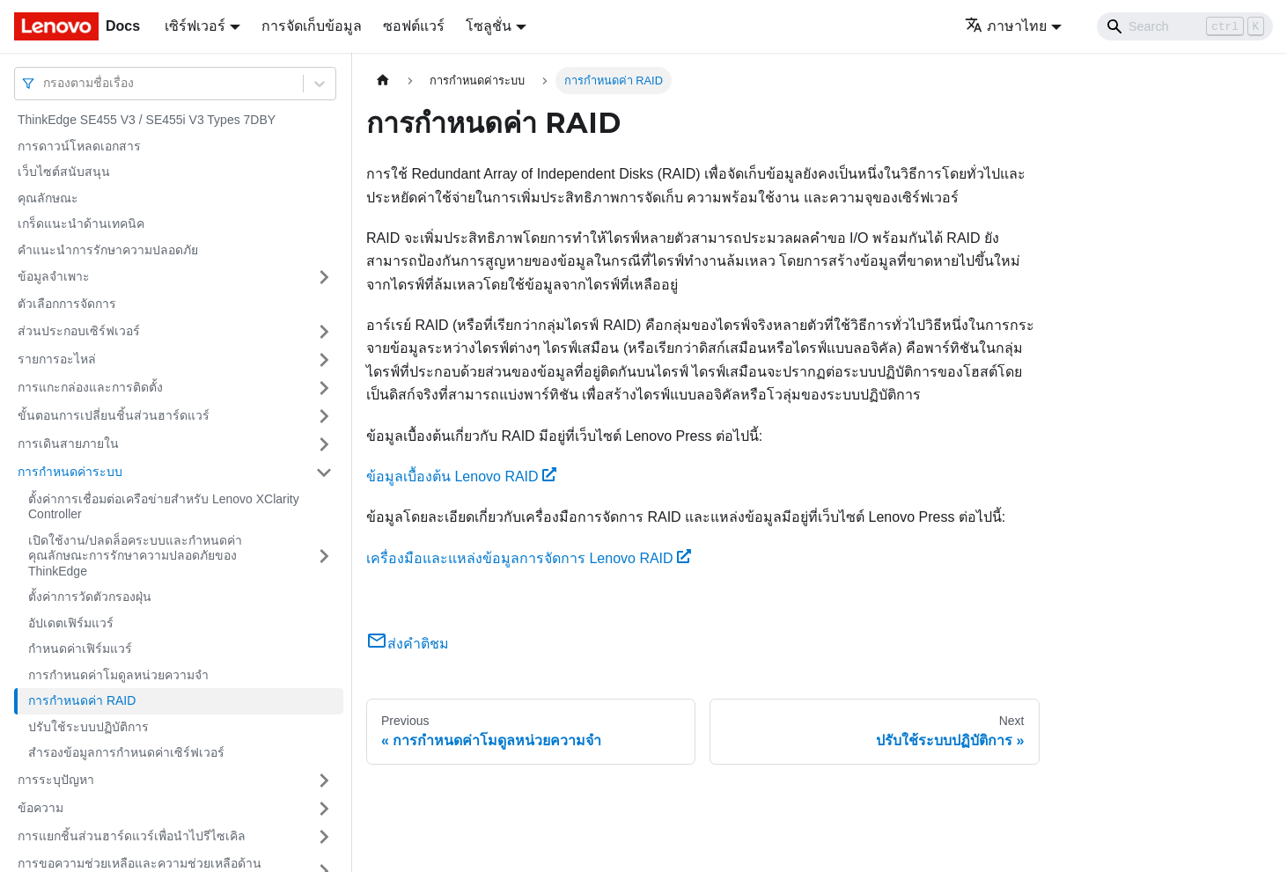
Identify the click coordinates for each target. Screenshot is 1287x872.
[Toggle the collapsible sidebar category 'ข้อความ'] (324, 809)
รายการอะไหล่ (57, 359)
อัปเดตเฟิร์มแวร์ (71, 623)
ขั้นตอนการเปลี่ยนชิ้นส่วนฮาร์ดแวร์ (114, 415)
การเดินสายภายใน (68, 443)
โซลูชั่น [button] (488, 25)
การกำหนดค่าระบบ (70, 472)
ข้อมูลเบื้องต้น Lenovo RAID (461, 476)
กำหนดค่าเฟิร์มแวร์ (80, 648)
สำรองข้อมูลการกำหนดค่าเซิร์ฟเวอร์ (126, 752)
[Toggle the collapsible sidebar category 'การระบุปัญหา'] (324, 780)
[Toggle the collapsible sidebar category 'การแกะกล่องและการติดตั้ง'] (324, 388)
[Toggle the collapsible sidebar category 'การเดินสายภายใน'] (324, 444)
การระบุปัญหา (56, 780)
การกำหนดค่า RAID (82, 700)
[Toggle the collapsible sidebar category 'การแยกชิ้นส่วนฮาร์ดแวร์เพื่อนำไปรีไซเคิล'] (324, 837)
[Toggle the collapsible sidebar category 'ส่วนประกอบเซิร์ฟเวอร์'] (324, 332)
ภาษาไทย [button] (1006, 25)
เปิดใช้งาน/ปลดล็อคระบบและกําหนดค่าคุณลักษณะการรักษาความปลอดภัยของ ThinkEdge (135, 555)
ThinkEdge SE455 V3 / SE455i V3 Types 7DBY (147, 120)
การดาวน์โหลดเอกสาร (79, 146)
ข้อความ (40, 808)
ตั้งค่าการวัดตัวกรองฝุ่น (89, 597)
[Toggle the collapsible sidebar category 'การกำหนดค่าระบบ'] (324, 472)
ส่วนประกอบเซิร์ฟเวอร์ (79, 331)
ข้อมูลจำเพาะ (54, 276)
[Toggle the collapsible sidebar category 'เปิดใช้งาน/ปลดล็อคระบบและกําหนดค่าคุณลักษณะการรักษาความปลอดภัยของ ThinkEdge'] (324, 556)
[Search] (1185, 26)
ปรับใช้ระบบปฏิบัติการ (88, 727)
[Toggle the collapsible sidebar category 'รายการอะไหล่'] (324, 360)
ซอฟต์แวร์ (414, 25)
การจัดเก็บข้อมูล (311, 25)
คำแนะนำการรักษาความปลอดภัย (108, 250)
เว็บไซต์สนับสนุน (64, 172)
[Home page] (383, 80)
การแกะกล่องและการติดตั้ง (90, 387)
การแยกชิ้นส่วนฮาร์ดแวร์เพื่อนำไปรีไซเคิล (132, 836)
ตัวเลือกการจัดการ (67, 304)
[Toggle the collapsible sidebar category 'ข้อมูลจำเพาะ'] (324, 277)
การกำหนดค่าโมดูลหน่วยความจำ (118, 675)
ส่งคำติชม (407, 643)
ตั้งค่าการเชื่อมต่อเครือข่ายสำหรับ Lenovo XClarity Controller (163, 507)
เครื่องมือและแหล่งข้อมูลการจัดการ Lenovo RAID (528, 558)
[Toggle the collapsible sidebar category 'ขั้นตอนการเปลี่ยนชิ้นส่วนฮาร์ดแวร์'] (324, 416)
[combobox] (45, 83)
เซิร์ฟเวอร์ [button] (195, 25)
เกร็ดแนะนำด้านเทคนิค (81, 223)
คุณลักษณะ (48, 198)
